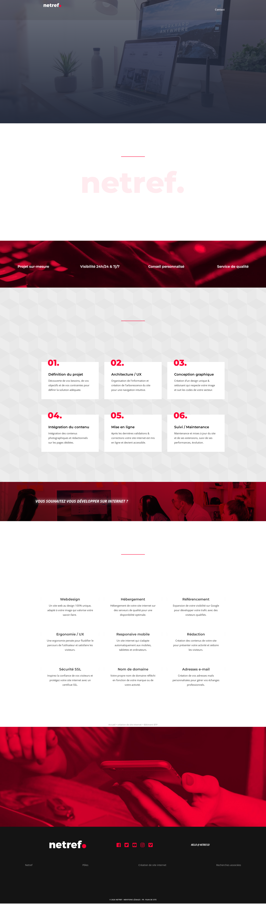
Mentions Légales (132, 900)
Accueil (111, 724)
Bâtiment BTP (151, 724)
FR (143, 900)
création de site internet (130, 724)
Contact (220, 10)
